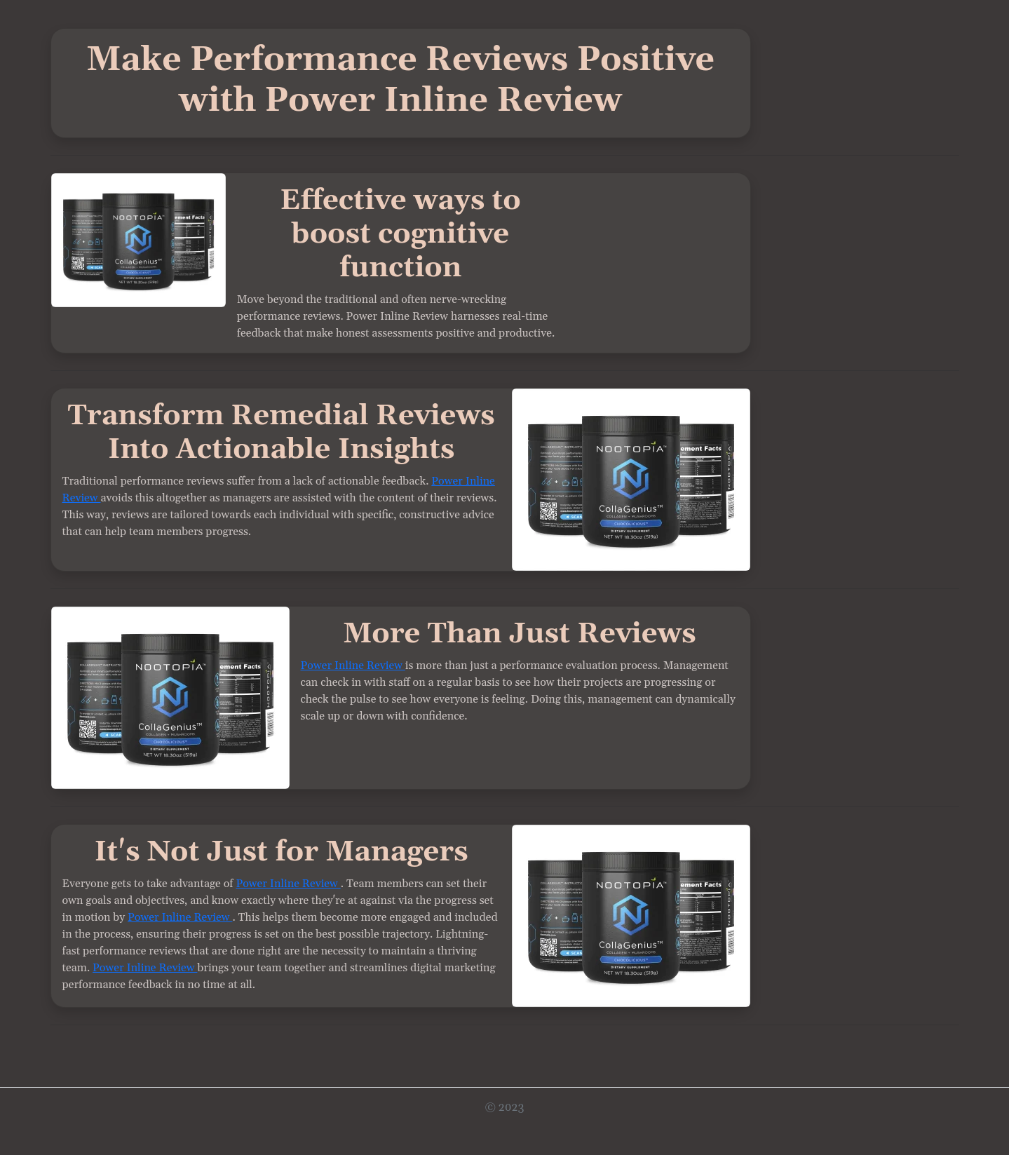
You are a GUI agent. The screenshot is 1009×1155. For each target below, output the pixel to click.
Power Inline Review (353, 665)
